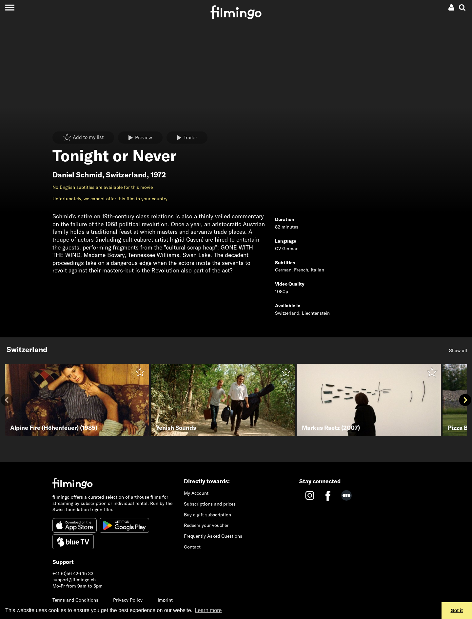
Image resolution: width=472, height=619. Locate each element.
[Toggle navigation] (9, 7)
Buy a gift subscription (207, 515)
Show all (458, 350)
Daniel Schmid (77, 174)
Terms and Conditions (75, 600)
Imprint (165, 600)
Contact (192, 547)
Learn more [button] (208, 610)
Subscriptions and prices (210, 504)
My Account (196, 493)
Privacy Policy (128, 600)
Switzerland (126, 174)
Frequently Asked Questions (213, 536)
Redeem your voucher (206, 525)
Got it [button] (457, 610)
